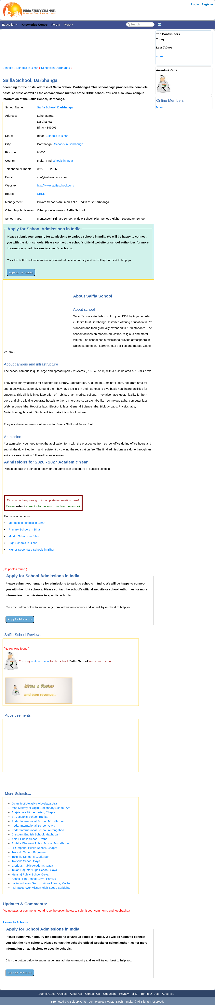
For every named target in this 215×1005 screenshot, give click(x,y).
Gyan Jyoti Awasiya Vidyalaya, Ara (34, 803)
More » (68, 24)
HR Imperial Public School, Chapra (34, 847)
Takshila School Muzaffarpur (30, 856)
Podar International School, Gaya (33, 825)
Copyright (109, 993)
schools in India (62, 160)
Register (207, 4)
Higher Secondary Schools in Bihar (31, 549)
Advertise (168, 993)
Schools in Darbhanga (55, 67)
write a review (40, 661)
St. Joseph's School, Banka (29, 816)
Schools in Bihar (27, 67)
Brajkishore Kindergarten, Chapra (34, 812)
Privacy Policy (128, 993)
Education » (10, 24)
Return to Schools (15, 922)
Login (195, 4)
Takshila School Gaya (26, 861)
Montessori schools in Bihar (26, 522)
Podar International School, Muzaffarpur (38, 821)
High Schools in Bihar (22, 542)
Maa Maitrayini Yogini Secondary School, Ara (41, 807)
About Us (76, 993)
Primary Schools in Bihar (24, 529)
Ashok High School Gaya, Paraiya (34, 878)
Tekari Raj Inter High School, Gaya (34, 870)
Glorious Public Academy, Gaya (32, 865)
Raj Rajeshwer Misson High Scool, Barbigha (41, 887)
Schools (8, 67)
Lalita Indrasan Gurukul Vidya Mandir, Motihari (42, 883)
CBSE (41, 193)
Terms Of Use (150, 993)
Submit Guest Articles (52, 993)
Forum (55, 24)
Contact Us (92, 993)
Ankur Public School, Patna (29, 839)
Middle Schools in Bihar (23, 536)
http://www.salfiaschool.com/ (55, 185)
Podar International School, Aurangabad (38, 830)
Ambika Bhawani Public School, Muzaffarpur (41, 843)
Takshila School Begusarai (29, 852)
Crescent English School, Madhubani (36, 834)
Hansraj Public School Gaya (30, 874)
